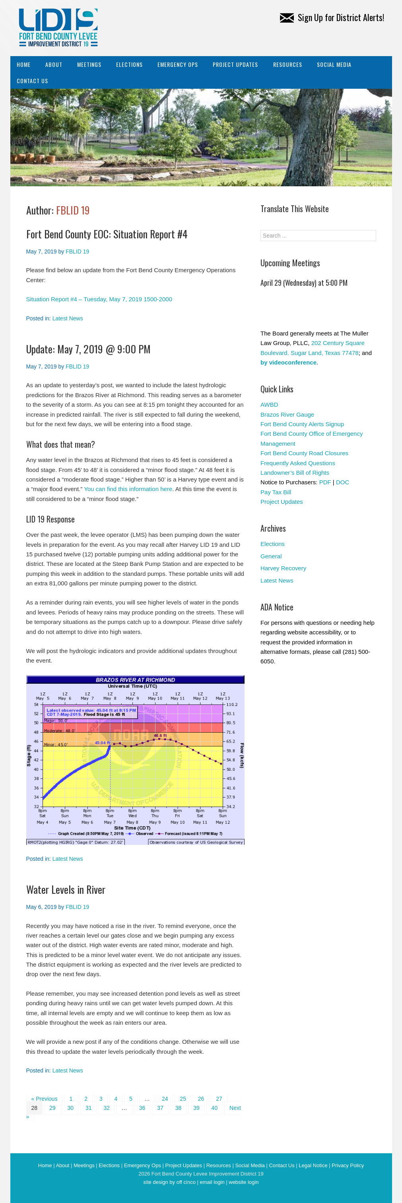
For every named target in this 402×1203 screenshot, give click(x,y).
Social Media (334, 64)
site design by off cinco (170, 1182)
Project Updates (235, 64)
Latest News (67, 318)
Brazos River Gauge (287, 414)
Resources (287, 64)
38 (178, 1108)
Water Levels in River (65, 889)
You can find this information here (128, 488)
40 (215, 1108)
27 (219, 1099)
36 (142, 1108)
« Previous (44, 1099)
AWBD (269, 404)
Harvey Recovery (283, 568)
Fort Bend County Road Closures (304, 453)
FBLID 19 (73, 210)
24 (165, 1099)
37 (160, 1108)
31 (88, 1108)
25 (183, 1099)
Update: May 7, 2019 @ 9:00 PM (88, 349)
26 (201, 1099)
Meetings (89, 64)
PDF (325, 482)
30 (70, 1108)
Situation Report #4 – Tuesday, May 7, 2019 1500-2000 (99, 299)
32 (106, 1108)
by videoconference (288, 362)
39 (196, 1108)
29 (52, 1108)
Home (24, 64)
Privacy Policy (348, 1165)
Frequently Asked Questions (297, 463)
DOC (342, 482)
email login (212, 1182)
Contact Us (32, 80)
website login (243, 1182)
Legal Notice (313, 1165)
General (271, 556)
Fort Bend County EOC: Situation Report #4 (107, 234)
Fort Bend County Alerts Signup (302, 424)
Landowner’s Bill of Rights (294, 472)
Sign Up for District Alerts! (332, 17)
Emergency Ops (177, 64)
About (53, 64)
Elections (129, 64)
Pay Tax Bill (275, 492)
